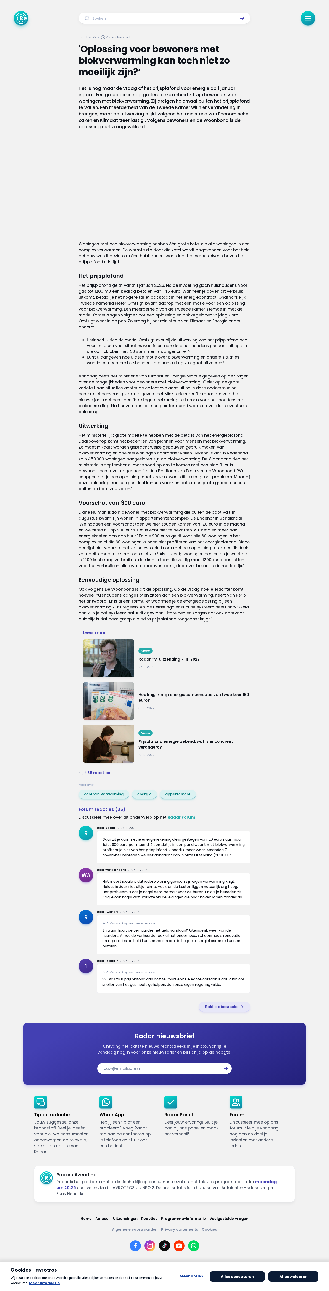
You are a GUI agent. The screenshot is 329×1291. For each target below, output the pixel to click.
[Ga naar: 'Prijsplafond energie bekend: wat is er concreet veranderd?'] (166, 744)
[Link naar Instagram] (149, 1245)
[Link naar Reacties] (149, 1218)
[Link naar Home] (86, 1218)
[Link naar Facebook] (135, 1245)
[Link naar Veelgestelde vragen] (229, 1218)
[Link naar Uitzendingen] (125, 1218)
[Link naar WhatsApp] (193, 1245)
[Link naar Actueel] (102, 1218)
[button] (242, 18)
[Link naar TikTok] (164, 1245)
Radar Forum (181, 817)
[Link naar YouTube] (179, 1245)
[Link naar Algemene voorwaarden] (134, 1229)
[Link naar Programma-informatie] (183, 1218)
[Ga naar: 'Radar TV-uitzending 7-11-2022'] (166, 658)
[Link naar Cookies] (209, 1229)
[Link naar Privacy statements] (179, 1229)
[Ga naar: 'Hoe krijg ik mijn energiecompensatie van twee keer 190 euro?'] (166, 701)
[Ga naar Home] (21, 18)
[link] (104, 794)
